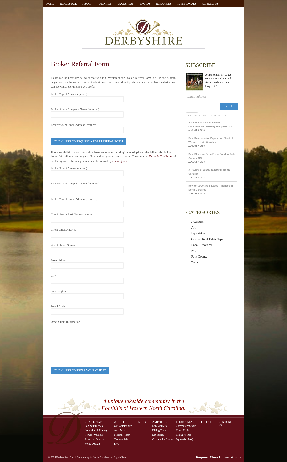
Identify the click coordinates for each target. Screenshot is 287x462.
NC (193, 251)
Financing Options (94, 439)
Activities (197, 221)
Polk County (199, 256)
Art (193, 227)
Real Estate (68, 3)
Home (50, 3)
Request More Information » (218, 457)
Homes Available (94, 434)
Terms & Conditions (161, 156)
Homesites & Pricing (96, 430)
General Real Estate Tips (207, 239)
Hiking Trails (159, 430)
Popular (192, 115)
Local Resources (202, 245)
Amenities (105, 3)
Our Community (123, 425)
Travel (195, 262)
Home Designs (92, 443)
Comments (214, 115)
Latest (202, 115)
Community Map (94, 425)
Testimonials (186, 3)
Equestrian (126, 3)
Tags (225, 115)
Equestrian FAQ (184, 439)
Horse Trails (182, 430)
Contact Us (210, 3)
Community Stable (186, 425)
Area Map (119, 430)
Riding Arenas (183, 434)
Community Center (162, 439)
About (87, 3)
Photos (145, 3)
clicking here (120, 161)
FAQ (116, 443)
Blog (142, 421)
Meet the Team (122, 434)
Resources (163, 3)
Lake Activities (160, 425)
